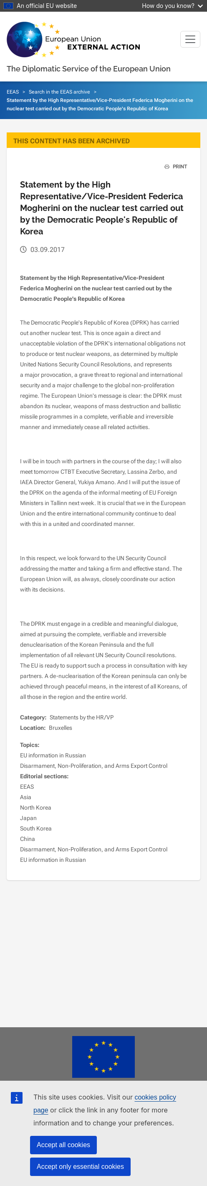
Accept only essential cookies (80, 1166)
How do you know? (172, 5)
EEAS (13, 92)
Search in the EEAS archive (59, 92)
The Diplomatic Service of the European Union (89, 68)
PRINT (172, 167)
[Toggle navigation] (190, 39)
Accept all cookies (63, 1144)
